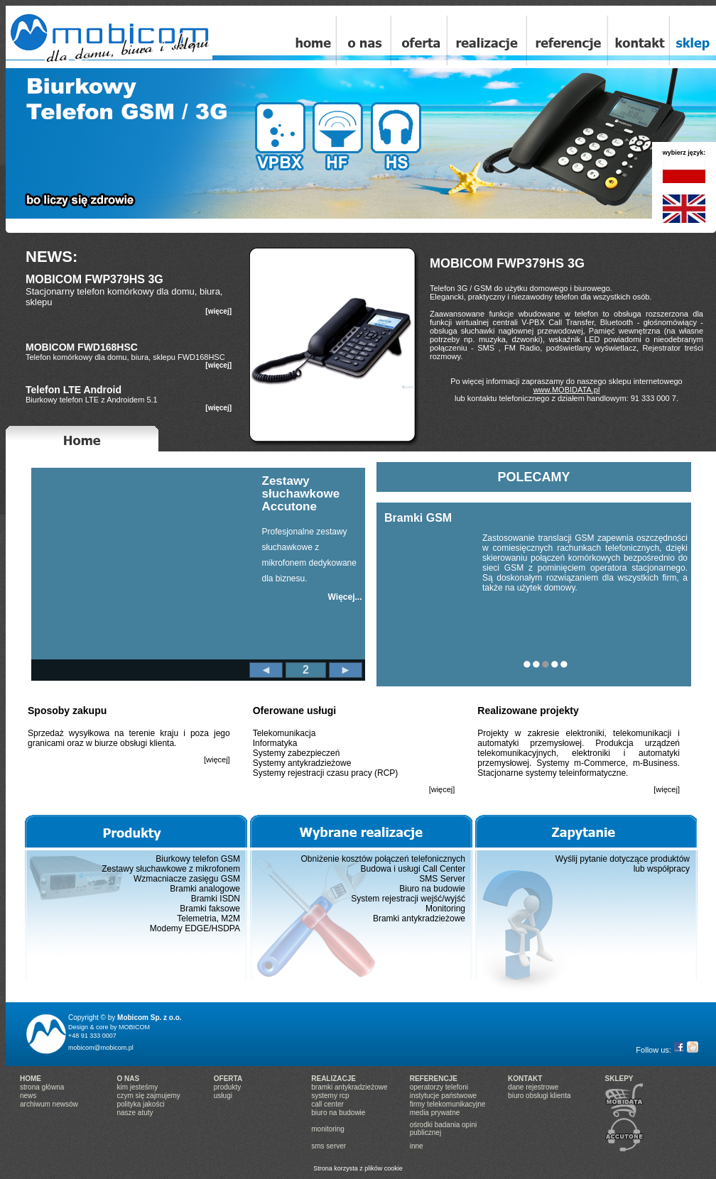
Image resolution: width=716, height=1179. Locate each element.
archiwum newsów (49, 1104)
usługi (223, 1096)
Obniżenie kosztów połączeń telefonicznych (383, 859)
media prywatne (435, 1113)
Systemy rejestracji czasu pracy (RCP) (325, 773)
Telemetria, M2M (208, 918)
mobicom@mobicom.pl (101, 1047)
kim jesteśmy (137, 1087)
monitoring (328, 1129)
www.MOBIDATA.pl (566, 389)
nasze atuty (134, 1113)
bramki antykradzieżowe (349, 1087)
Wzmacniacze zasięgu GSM (187, 879)
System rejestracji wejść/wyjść (408, 899)
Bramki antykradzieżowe (419, 918)
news (28, 1096)
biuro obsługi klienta (539, 1096)
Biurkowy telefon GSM (198, 859)
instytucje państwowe (443, 1096)
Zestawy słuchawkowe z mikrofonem (171, 869)
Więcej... (345, 597)
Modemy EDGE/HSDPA (195, 928)
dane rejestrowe (533, 1087)
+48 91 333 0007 (92, 1035)
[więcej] (218, 311)
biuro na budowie (338, 1113)
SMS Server (442, 879)
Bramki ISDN (215, 899)
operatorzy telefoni (439, 1087)
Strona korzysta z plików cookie (358, 1168)
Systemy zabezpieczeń (296, 753)
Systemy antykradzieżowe (302, 763)
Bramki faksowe (210, 909)
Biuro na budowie (432, 889)
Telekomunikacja (284, 733)
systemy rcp (330, 1096)
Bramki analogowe (205, 889)
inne (416, 1146)
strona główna (42, 1087)
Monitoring (445, 909)
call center (327, 1104)
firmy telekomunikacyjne (448, 1104)
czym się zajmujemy (148, 1096)
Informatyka (275, 743)
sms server (328, 1146)
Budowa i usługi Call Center (413, 869)
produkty (227, 1087)
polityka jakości (140, 1104)
